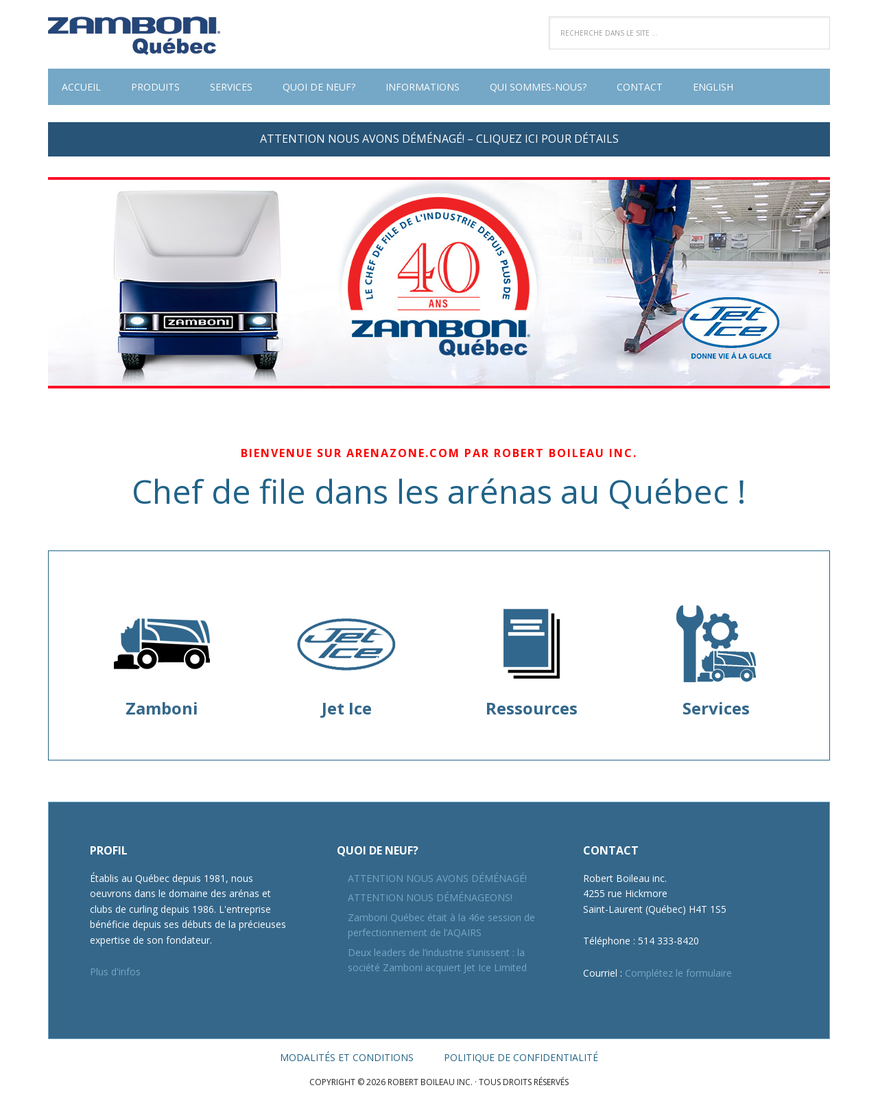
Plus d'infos (115, 971)
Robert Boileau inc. (137, 34)
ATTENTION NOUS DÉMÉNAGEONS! (430, 897)
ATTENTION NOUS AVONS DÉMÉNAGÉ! (437, 878)
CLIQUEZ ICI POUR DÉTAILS (547, 138)
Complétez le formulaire (678, 972)
